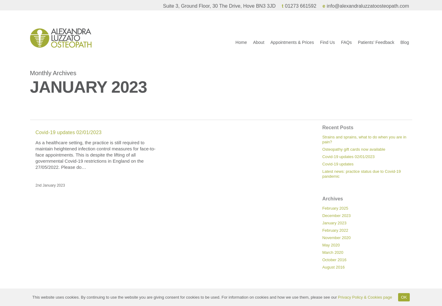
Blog (404, 45)
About (258, 45)
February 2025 (335, 208)
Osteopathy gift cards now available (353, 149)
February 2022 (335, 230)
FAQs (346, 45)
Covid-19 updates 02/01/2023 (69, 132)
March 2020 (332, 252)
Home (241, 45)
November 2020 (336, 237)
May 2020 (331, 245)
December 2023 (336, 215)
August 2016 (333, 267)
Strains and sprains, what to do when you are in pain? (364, 139)
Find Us (327, 45)
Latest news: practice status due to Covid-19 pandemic (361, 174)
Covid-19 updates (338, 164)
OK (404, 297)
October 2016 (334, 260)
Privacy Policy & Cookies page (365, 297)
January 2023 (334, 223)
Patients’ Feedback (376, 45)
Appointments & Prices (292, 45)
